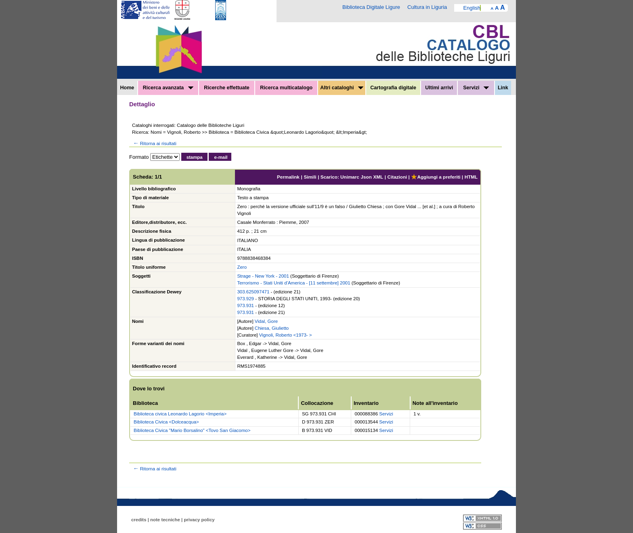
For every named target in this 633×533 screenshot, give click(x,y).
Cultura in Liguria (427, 7)
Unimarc (349, 176)
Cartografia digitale (393, 88)
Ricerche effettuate (226, 88)
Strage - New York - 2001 (263, 276)
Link (503, 88)
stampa (195, 157)
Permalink (288, 176)
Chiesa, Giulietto (272, 328)
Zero (242, 267)
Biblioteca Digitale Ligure (371, 7)
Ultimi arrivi (439, 88)
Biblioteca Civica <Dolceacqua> (166, 421)
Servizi (476, 88)
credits (139, 519)
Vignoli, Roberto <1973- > (285, 335)
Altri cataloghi (341, 88)
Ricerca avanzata (168, 88)
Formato (139, 157)
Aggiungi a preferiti (435, 176)
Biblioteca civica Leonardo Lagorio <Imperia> (180, 413)
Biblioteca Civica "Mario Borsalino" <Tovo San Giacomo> (192, 430)
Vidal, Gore (266, 321)
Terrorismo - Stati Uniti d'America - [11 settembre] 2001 (293, 282)
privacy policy (199, 519)
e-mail (220, 157)
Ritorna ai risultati (154, 143)
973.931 (245, 305)
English (471, 8)
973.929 (245, 298)
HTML (471, 176)
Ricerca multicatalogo (286, 88)
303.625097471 (253, 291)
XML (378, 176)
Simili (310, 176)
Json (366, 176)
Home (127, 88)
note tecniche (165, 519)
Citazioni (397, 176)
